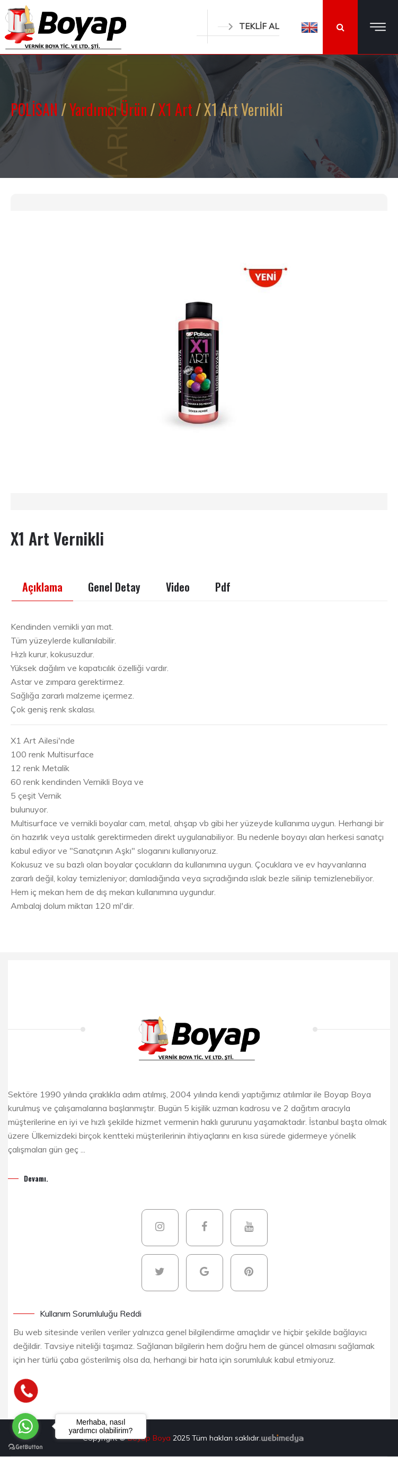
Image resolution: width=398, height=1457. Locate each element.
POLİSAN (36, 109)
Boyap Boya (150, 1438)
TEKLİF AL (248, 26)
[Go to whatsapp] (25, 1426)
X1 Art (177, 109)
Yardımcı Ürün (109, 109)
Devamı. (36, 1178)
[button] (309, 27)
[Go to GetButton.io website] (25, 1446)
